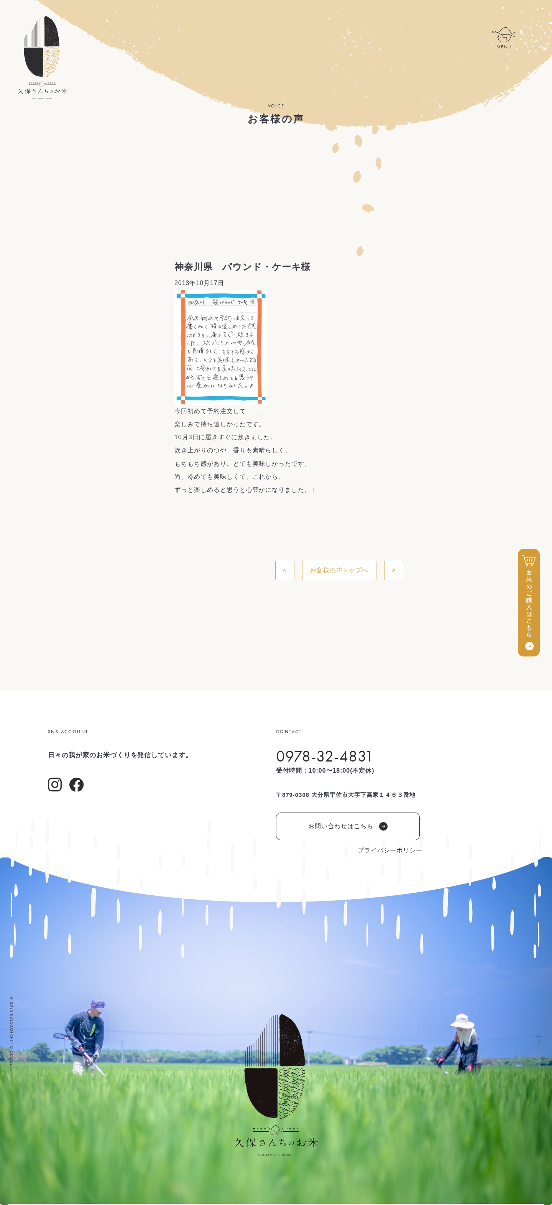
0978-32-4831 (325, 756)
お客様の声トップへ (339, 570)
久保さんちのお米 (42, 57)
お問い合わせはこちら (348, 826)
